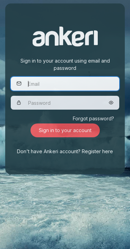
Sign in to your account (65, 130)
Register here (97, 151)
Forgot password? (93, 118)
